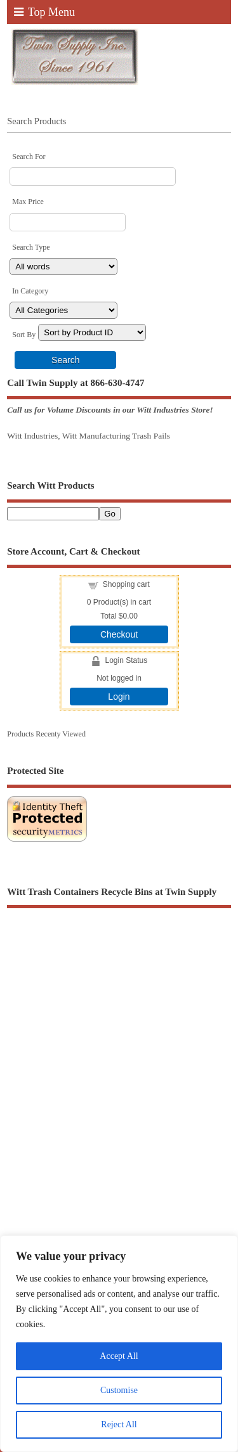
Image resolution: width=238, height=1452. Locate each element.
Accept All (119, 1356)
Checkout (119, 634)
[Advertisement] (119, 1055)
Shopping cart (126, 584)
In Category (30, 290)
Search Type (31, 247)
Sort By (24, 334)
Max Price (28, 201)
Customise (119, 1390)
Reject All (118, 1424)
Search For (28, 156)
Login (118, 696)
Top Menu (44, 12)
